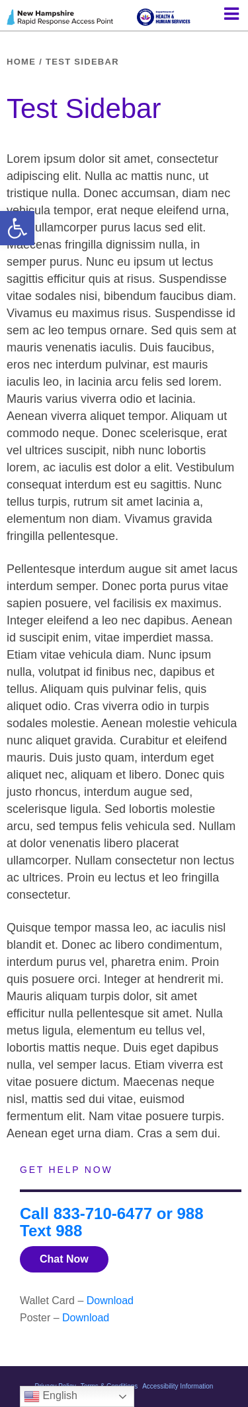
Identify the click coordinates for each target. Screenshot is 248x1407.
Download (110, 1300)
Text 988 (51, 1231)
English (50, 1396)
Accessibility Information (177, 1386)
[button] (17, 228)
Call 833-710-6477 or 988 (112, 1213)
